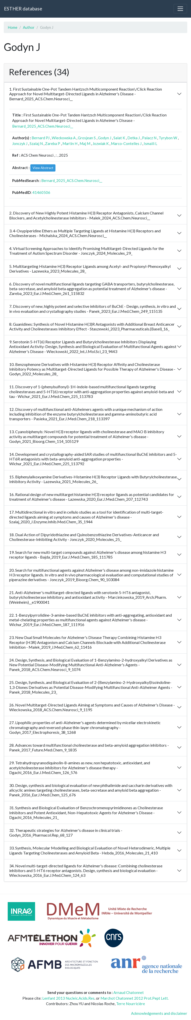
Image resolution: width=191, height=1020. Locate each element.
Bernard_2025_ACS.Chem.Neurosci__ (42, 126)
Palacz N (149, 138)
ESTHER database (23, 8)
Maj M (85, 143)
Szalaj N (36, 143)
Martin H (69, 143)
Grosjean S (87, 138)
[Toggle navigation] (180, 8)
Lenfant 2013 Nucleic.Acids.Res (68, 998)
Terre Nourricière (130, 1003)
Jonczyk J (19, 143)
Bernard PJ (40, 138)
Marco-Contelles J (126, 143)
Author (29, 27)
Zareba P (52, 143)
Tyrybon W (168, 138)
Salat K (119, 138)
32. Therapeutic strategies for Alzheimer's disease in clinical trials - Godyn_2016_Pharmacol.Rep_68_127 (65, 832)
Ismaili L (150, 143)
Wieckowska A (64, 138)
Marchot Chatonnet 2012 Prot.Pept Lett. (134, 998)
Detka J (133, 138)
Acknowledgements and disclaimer (159, 1013)
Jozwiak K (101, 143)
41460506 (41, 192)
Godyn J (104, 138)
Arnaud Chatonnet (128, 992)
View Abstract (43, 168)
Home (12, 27)
